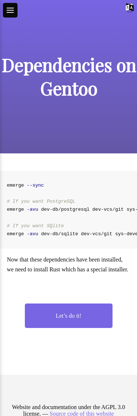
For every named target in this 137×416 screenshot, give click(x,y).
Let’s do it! (68, 316)
